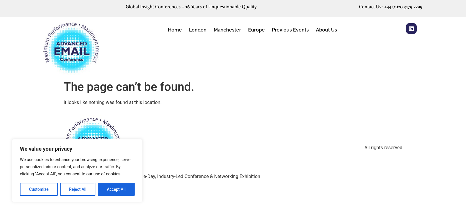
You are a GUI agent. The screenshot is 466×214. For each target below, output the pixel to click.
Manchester (227, 30)
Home (175, 30)
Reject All (77, 189)
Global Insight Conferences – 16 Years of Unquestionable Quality (191, 7)
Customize (39, 189)
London (198, 30)
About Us (326, 30)
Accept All (116, 189)
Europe (256, 30)
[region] (77, 171)
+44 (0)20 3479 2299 (403, 7)
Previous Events (290, 30)
